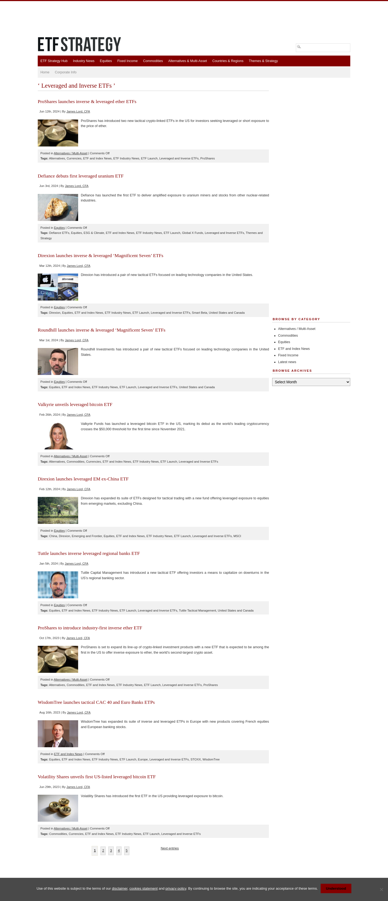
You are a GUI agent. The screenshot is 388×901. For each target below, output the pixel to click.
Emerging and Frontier (87, 536)
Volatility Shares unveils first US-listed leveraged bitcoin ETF (97, 776)
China (53, 536)
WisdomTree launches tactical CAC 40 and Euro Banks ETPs (96, 702)
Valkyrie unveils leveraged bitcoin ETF (75, 404)
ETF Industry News (126, 158)
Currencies (74, 158)
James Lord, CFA (78, 111)
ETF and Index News (97, 158)
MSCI (237, 536)
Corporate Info (66, 72)
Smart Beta (199, 312)
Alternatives (57, 158)
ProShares (207, 158)
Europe (143, 759)
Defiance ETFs (59, 232)
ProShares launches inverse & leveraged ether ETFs (87, 101)
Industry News (84, 61)
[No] (381, 889)
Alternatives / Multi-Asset (71, 153)
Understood (336, 888)
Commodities (153, 61)
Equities (106, 61)
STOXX (195, 759)
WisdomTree (211, 759)
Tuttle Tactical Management (197, 610)
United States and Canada (227, 312)
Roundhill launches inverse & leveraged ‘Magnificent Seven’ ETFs (101, 330)
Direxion (55, 312)
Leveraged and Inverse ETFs (179, 158)
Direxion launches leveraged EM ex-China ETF (83, 479)
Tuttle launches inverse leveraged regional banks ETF (89, 553)
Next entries (170, 848)
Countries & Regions (228, 61)
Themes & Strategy (263, 61)
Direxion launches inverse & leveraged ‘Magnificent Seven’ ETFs (100, 255)
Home (45, 72)
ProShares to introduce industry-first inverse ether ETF (90, 627)
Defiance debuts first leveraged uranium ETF (81, 176)
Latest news (287, 362)
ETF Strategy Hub (54, 61)
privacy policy (175, 888)
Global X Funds (192, 232)
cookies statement (143, 888)
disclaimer (119, 888)
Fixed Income (127, 61)
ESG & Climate (94, 232)
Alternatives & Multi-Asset (187, 61)
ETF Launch (149, 158)
